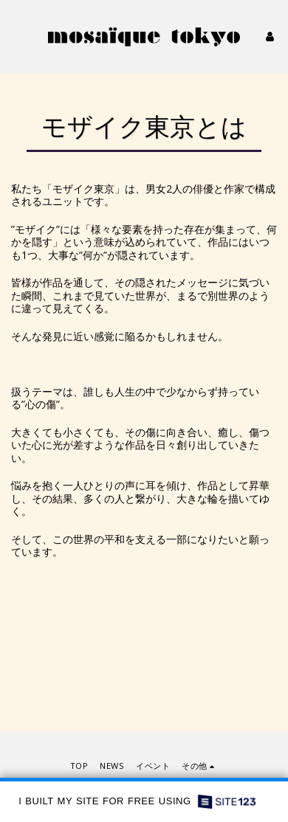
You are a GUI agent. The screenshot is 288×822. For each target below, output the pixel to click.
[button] (16, 36)
